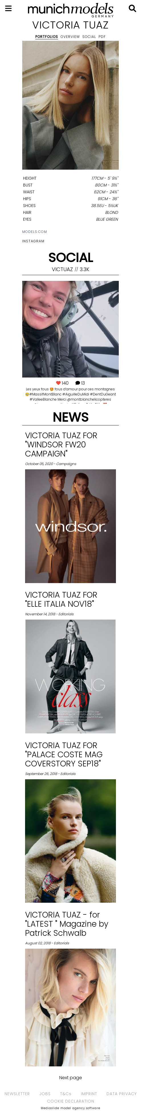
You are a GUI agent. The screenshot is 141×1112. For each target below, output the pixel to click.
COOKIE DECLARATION (70, 1101)
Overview (70, 36)
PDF (102, 36)
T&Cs (65, 1094)
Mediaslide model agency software (70, 1108)
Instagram (33, 241)
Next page (70, 1077)
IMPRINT (89, 1094)
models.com (34, 231)
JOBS (45, 1094)
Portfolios (46, 36)
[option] (70, 106)
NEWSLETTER (17, 1094)
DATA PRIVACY (122, 1094)
